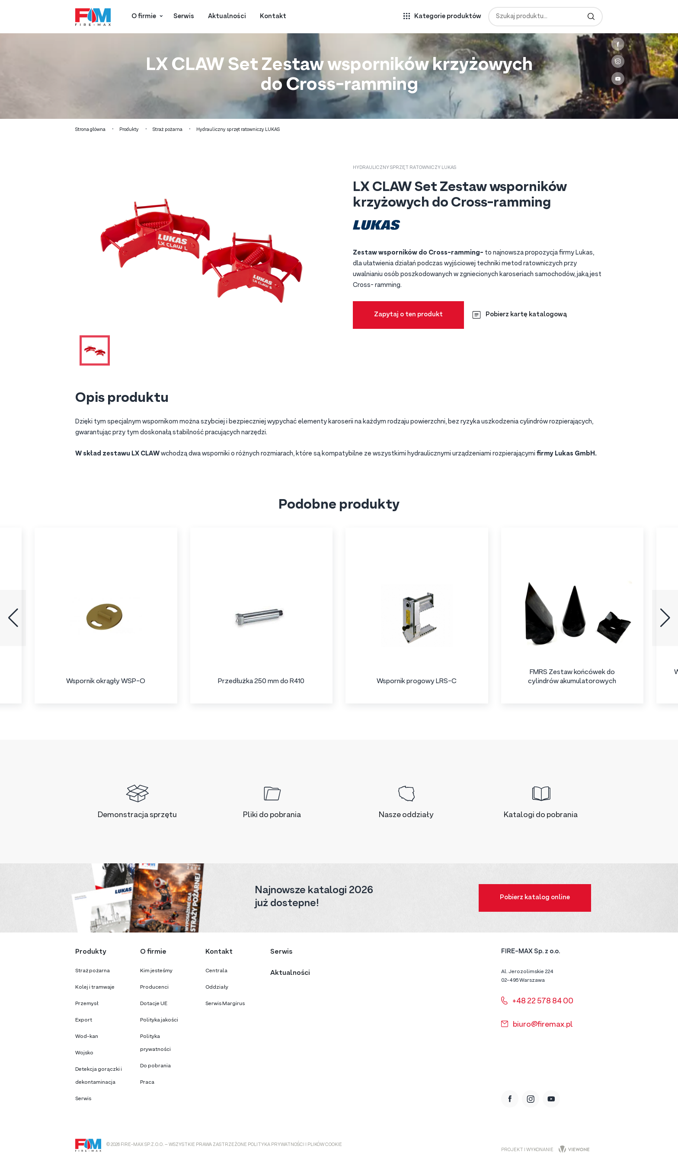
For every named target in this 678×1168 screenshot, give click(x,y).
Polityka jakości (159, 1020)
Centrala (216, 970)
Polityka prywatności (155, 1043)
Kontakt (273, 16)
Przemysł (87, 1003)
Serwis (183, 16)
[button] (13, 618)
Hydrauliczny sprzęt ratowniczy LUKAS (238, 130)
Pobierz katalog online (535, 897)
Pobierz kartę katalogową (519, 314)
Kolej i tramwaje (95, 987)
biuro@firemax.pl (537, 1024)
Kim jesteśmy (156, 970)
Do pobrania (155, 1066)
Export (83, 1020)
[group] (106, 615)
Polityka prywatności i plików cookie (295, 1145)
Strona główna (90, 130)
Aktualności (227, 16)
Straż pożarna (167, 130)
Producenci (154, 987)
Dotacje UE (153, 1003)
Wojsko (84, 1053)
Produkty (129, 130)
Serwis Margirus (225, 1003)
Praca (147, 1082)
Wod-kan (86, 1036)
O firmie (143, 16)
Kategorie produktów (447, 16)
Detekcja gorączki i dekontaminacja (98, 1076)
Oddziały (216, 987)
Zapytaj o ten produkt (408, 314)
